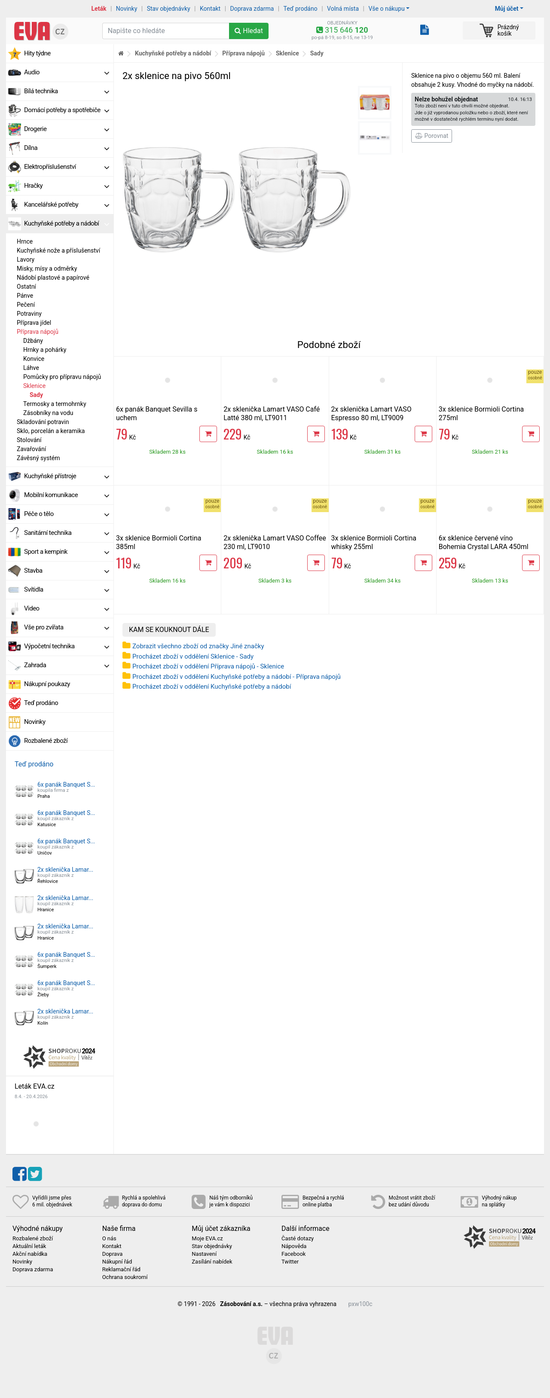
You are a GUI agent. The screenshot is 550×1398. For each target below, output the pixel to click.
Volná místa (343, 8)
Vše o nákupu (386, 8)
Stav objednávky (168, 8)
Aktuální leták (29, 1246)
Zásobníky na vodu (48, 412)
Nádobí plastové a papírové (53, 277)
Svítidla (66, 589)
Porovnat (431, 135)
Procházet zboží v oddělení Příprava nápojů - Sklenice (208, 666)
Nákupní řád (117, 1262)
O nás (109, 1239)
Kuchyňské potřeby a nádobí (66, 223)
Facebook (293, 1254)
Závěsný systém (38, 458)
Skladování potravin (43, 421)
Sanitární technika (66, 533)
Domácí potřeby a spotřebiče (66, 110)
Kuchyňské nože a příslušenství (58, 250)
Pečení (26, 304)
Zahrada (66, 665)
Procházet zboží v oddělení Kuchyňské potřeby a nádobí (211, 686)
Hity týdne (37, 53)
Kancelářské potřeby (66, 204)
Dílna (66, 148)
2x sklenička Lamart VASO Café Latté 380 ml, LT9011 (271, 413)
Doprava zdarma (252, 8)
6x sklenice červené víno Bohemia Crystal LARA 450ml (484, 542)
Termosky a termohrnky (54, 403)
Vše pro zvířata (66, 627)
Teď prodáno (300, 8)
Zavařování (31, 449)
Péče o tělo (66, 514)
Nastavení (204, 1254)
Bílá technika (66, 91)
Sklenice (34, 385)
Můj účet (507, 8)
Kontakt (210, 8)
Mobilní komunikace (66, 495)
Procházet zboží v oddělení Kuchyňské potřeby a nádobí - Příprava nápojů (236, 677)
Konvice (33, 358)
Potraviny (29, 313)
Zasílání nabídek (212, 1262)
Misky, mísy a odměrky (47, 268)
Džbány (33, 340)
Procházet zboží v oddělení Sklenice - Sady (193, 656)
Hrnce (25, 241)
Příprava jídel (34, 322)
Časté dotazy (297, 1239)
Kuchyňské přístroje (66, 476)
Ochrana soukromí (125, 1277)
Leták (99, 8)
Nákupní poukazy (47, 684)
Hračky (66, 185)
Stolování (29, 439)
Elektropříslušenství (66, 167)
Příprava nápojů (37, 331)
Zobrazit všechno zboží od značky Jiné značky (198, 646)
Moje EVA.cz (207, 1239)
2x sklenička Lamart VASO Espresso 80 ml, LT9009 (371, 413)
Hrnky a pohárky (44, 349)
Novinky (127, 8)
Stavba (66, 570)
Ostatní (26, 286)
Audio (66, 72)
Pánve (25, 295)
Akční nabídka (29, 1254)
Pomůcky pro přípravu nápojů (62, 376)
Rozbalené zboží (45, 741)
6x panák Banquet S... (66, 784)
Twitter (290, 1262)
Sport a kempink (66, 551)
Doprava (112, 1254)
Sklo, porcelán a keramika (51, 430)
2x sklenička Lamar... (65, 869)
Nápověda (293, 1246)
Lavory (25, 259)
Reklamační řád (121, 1270)
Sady (36, 394)
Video (66, 608)
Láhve (31, 367)
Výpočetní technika (66, 646)
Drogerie (66, 129)
